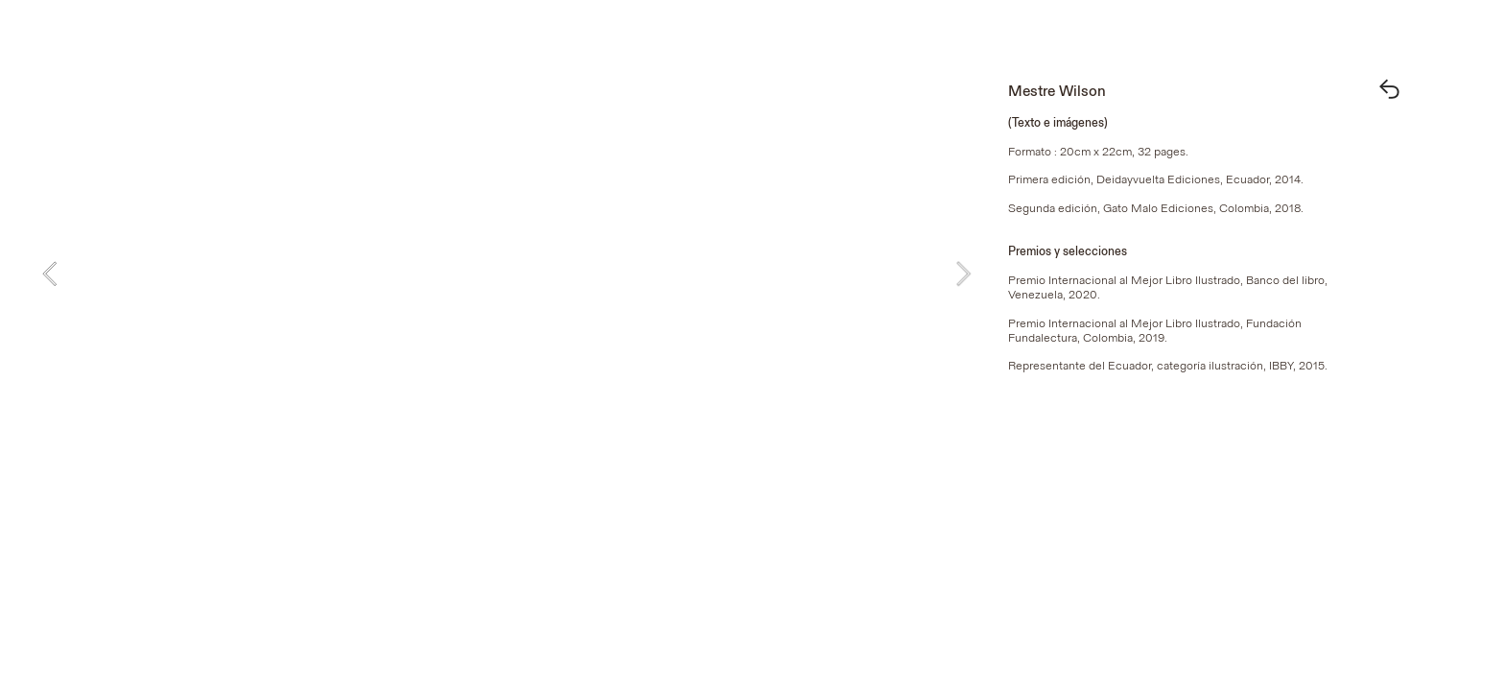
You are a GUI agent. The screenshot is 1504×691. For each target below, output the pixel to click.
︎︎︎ (1389, 91)
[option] (506, 274)
